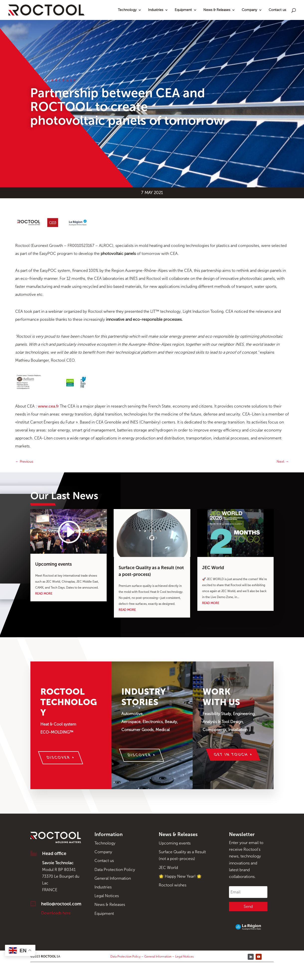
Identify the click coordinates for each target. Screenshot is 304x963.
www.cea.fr (48, 406)
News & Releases (216, 10)
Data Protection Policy (114, 869)
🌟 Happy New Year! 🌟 (180, 876)
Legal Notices (106, 895)
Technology (127, 10)
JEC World (213, 567)
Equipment (183, 10)
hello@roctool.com (61, 904)
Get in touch (231, 754)
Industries (155, 10)
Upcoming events (53, 564)
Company (249, 10)
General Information (112, 878)
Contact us (277, 10)
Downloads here (56, 913)
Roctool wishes (172, 885)
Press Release (53, 81)
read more (43, 593)
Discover (58, 757)
